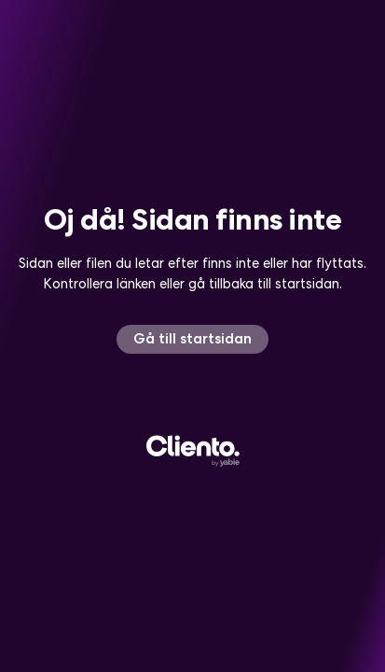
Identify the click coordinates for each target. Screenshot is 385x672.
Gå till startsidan (192, 338)
